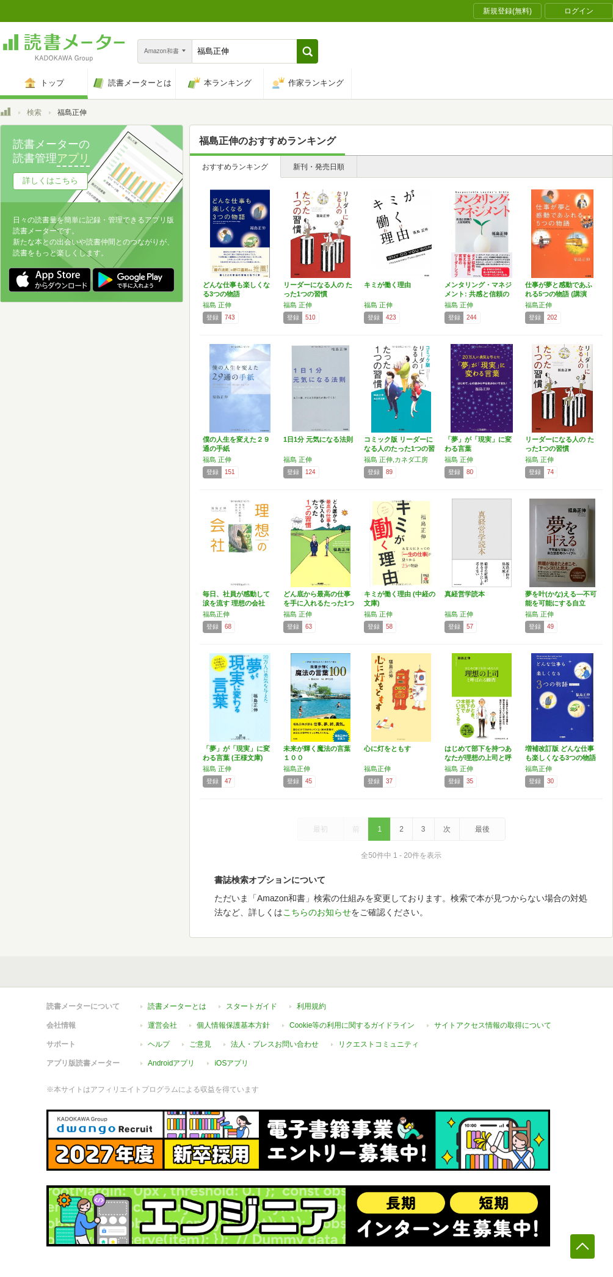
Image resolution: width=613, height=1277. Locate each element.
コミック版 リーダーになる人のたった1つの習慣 (399, 448)
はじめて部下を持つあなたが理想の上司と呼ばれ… (478, 757)
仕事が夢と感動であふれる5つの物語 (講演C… (558, 294)
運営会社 (162, 1025)
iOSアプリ (231, 1063)
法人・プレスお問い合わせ (275, 1044)
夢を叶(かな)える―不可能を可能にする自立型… (561, 603)
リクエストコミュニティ (378, 1044)
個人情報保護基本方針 (233, 1025)
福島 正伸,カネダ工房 (396, 459)
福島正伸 (538, 305)
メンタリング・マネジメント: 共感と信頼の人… (478, 294)
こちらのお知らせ (317, 912)
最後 (482, 829)
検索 (34, 112)
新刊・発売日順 (318, 167)
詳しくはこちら (50, 180)
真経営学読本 (464, 594)
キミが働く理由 (387, 284)
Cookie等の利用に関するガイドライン (352, 1025)
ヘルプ (159, 1044)
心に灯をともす (387, 748)
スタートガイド (251, 1006)
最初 (320, 829)
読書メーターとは (177, 1006)
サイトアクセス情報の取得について (492, 1025)
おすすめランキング (235, 167)
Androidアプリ (171, 1063)
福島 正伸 (217, 305)
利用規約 (311, 1006)
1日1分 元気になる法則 (318, 439)
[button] (307, 51)
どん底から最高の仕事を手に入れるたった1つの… (318, 603)
